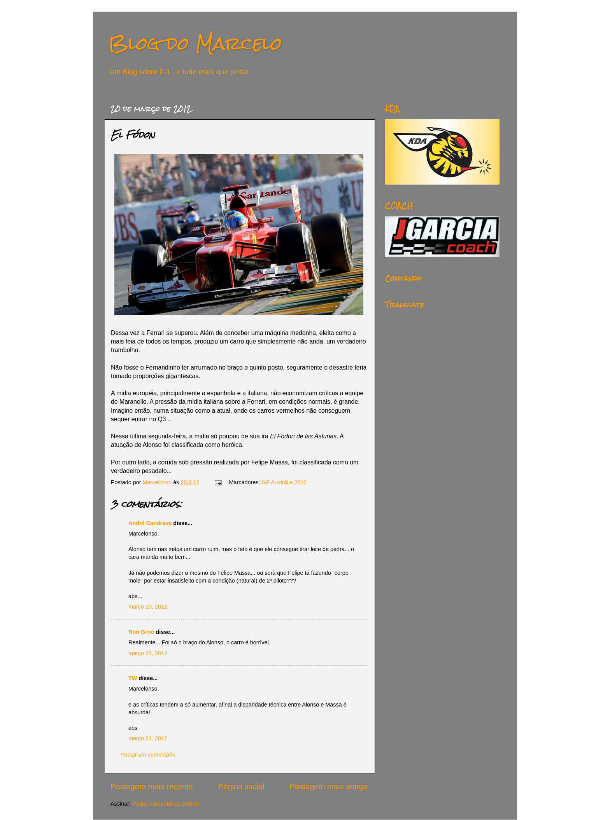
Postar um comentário (148, 755)
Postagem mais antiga (328, 786)
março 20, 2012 (147, 607)
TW (132, 678)
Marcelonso (158, 482)
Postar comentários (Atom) (165, 804)
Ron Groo (141, 632)
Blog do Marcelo (195, 43)
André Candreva (150, 523)
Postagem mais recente (151, 786)
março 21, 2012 (147, 738)
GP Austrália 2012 (284, 482)
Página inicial (241, 786)
